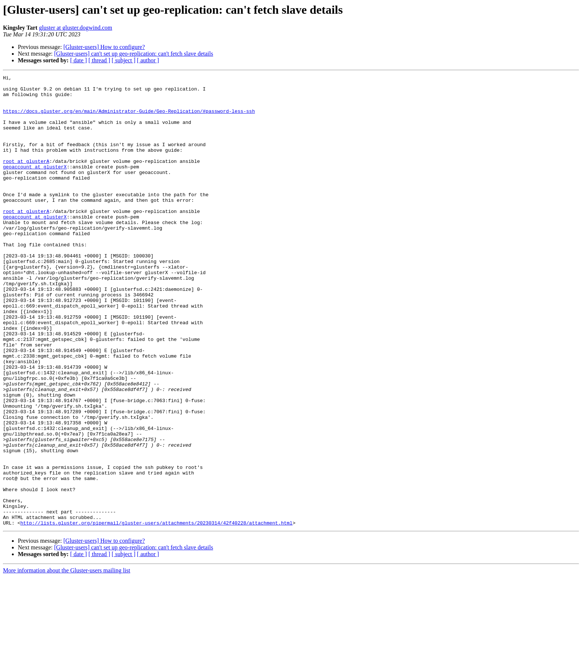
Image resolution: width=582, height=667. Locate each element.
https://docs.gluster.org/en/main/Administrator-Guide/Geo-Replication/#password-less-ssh (129, 118)
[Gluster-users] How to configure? (104, 47)
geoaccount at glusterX (35, 185)
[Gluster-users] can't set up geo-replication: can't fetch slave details (133, 53)
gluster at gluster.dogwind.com (75, 27)
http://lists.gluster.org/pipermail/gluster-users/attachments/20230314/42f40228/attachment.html (156, 613)
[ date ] (78, 60)
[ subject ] (123, 60)
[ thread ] (99, 60)
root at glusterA (26, 178)
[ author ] (148, 60)
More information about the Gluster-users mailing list (66, 660)
